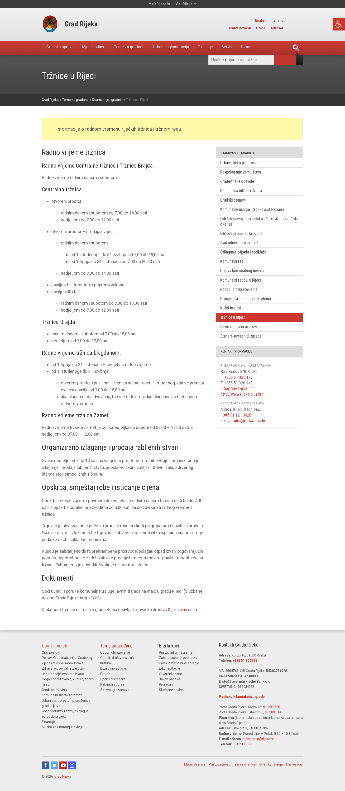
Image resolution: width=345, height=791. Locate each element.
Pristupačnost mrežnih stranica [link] (232, 764)
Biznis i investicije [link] (113, 668)
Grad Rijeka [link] (62, 776)
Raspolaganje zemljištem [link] (242, 172)
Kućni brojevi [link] (232, 312)
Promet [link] (106, 674)
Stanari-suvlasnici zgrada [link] (242, 341)
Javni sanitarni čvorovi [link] (240, 331)
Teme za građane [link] (136, 48)
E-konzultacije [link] (169, 668)
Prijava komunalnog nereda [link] (244, 274)
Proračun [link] (166, 684)
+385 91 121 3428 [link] (236, 420)
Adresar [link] (297, 28)
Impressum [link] (294, 764)
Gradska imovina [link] (54, 690)
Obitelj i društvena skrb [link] (117, 658)
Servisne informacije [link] (254, 48)
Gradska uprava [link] (61, 48)
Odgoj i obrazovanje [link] (115, 652)
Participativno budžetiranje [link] (179, 663)
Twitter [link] (54, 765)
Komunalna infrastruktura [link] (242, 191)
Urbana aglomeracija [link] (181, 48)
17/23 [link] (93, 597)
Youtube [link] (63, 765)
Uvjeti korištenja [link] (271, 764)
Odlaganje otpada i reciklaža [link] (244, 255)
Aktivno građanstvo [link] (114, 690)
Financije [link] (48, 722)
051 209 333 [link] (242, 744)
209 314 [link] (275, 712)
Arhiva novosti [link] (260, 28)
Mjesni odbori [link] (97, 48)
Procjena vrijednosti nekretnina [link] (247, 303)
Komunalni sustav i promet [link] (62, 695)
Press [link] (281, 28)
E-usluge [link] (217, 48)
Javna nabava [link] (169, 679)
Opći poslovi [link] (51, 652)
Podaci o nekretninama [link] (240, 293)
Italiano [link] (298, 20)
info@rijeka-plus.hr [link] (237, 394)
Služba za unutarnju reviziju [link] (62, 727)
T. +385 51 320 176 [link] (237, 382)
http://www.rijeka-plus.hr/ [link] (243, 399)
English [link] (281, 20)
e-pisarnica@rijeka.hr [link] (258, 739)
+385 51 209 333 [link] (245, 660)
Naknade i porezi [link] (112, 684)
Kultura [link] (105, 663)
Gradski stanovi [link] (234, 201)
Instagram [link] (72, 765)
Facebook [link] (45, 765)
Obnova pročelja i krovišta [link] (242, 235)
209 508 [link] (274, 707)
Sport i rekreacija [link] (112, 679)
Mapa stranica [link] (195, 764)
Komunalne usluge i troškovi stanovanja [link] (254, 211)
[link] (339, 24)
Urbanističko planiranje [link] (240, 162)
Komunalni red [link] (233, 264)
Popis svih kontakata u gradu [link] (242, 697)
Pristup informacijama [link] (175, 652)
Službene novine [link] (171, 690)
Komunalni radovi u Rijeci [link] (242, 283)
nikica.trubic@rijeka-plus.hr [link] (244, 425)
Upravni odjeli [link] (54, 646)
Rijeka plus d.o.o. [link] (183, 609)
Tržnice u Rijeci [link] (234, 322)
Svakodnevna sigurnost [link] (241, 245)
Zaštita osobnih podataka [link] (178, 658)
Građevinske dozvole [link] (238, 182)
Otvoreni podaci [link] (170, 674)
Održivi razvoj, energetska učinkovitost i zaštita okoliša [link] (255, 223)
